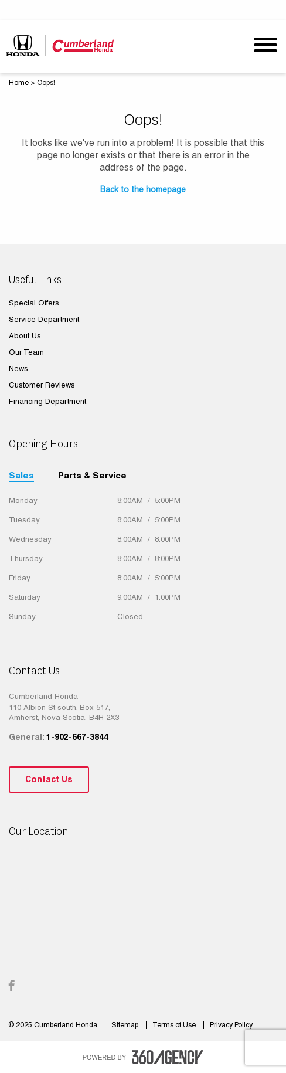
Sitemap (125, 1025)
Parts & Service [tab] (92, 475)
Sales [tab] (21, 475)
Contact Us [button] (49, 779)
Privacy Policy (231, 1025)
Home (19, 83)
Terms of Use (175, 1025)
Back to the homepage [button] (143, 189)
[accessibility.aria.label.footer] (167, 1057)
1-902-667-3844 (77, 737)
